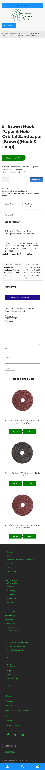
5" (7, 193)
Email (7, 358)
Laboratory (8, 619)
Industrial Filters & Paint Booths (19, 642)
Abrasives (13, 33)
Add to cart (36, 180)
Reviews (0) (9, 215)
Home (6, 33)
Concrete (10, 602)
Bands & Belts (12, 678)
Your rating (9, 316)
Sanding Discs (23, 33)
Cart (35, 765)
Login (17, 5)
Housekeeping (9, 615)
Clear (23, 172)
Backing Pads (12, 571)
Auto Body (11, 590)
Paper (30, 193)
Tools (6, 550)
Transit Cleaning (10, 611)
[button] (7, 734)
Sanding (36, 193)
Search (22, 766)
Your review (10, 321)
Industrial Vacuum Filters (16, 650)
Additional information (29, 205)
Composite (11, 594)
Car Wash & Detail (11, 631)
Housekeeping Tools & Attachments (20, 560)
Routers (10, 563)
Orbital (25, 193)
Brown (10, 193)
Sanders (10, 552)
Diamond (10, 674)
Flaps (9, 670)
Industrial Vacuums (11, 581)
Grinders (10, 567)
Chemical (10, 587)
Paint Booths (9, 657)
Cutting (9, 556)
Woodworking (12, 598)
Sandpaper (6, 196)
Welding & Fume (13, 583)
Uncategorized (10, 752)
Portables (8, 685)
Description (9, 204)
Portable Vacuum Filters (16, 646)
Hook (20, 193)
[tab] (12, 204)
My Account (7, 766)
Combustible (9, 627)
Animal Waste (9, 623)
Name (8, 348)
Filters (6, 640)
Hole (15, 193)
